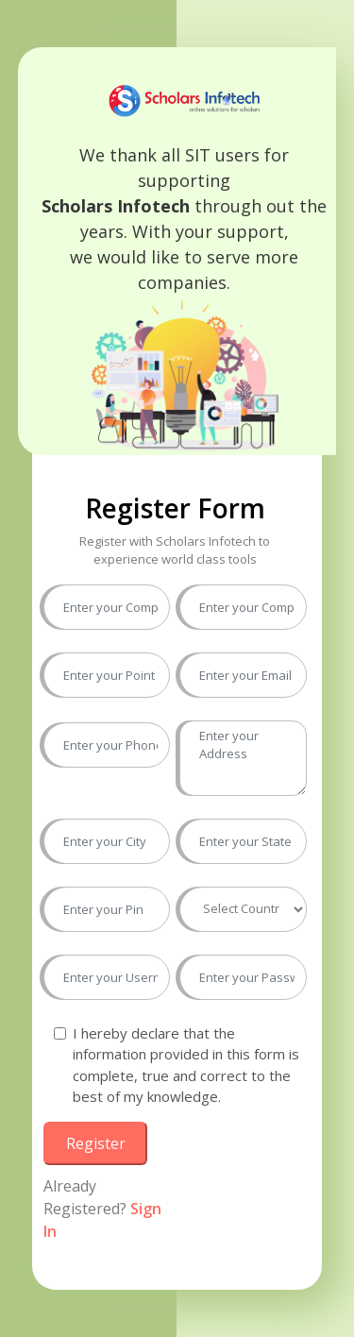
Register (96, 1143)
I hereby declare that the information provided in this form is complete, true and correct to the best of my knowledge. (186, 1065)
